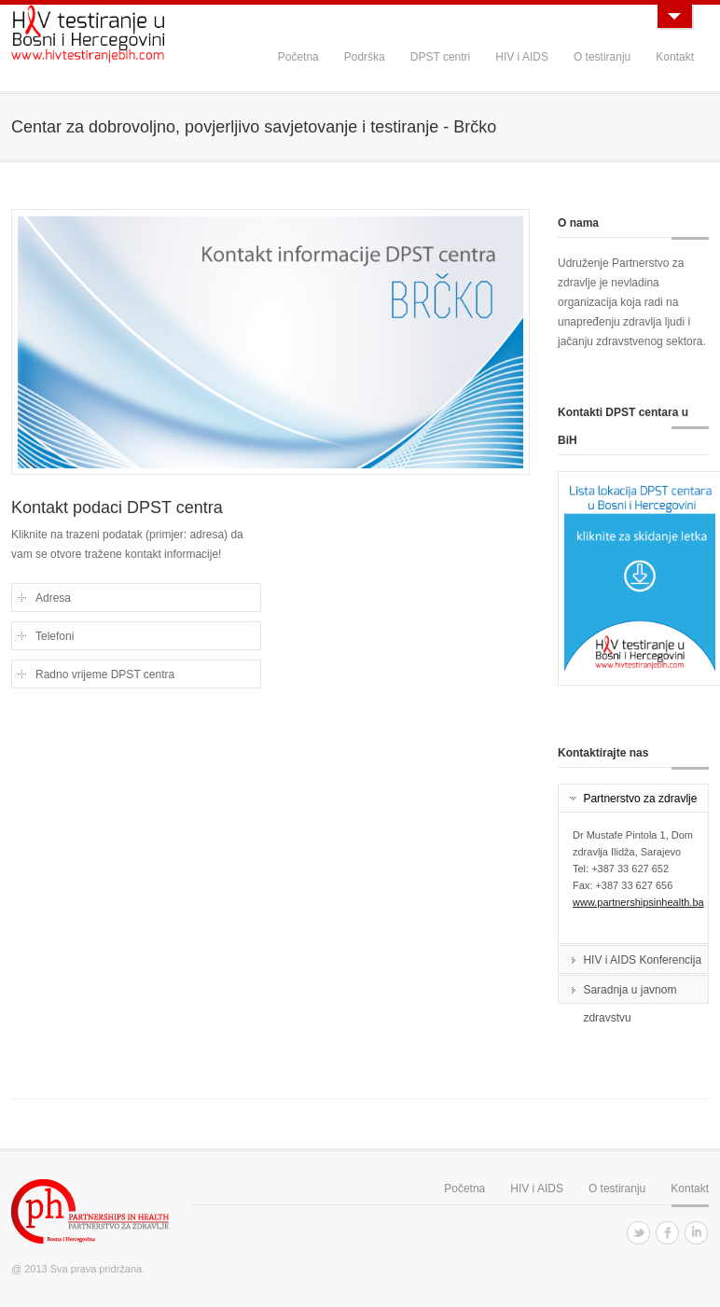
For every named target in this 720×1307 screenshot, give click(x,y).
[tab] (633, 798)
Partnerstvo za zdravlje (640, 798)
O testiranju (602, 56)
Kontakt (675, 56)
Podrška (364, 56)
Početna (298, 56)
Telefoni (54, 636)
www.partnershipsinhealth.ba (638, 902)
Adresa (53, 598)
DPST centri (440, 56)
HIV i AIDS (521, 56)
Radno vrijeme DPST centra (104, 674)
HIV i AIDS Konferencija (642, 959)
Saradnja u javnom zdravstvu (629, 993)
